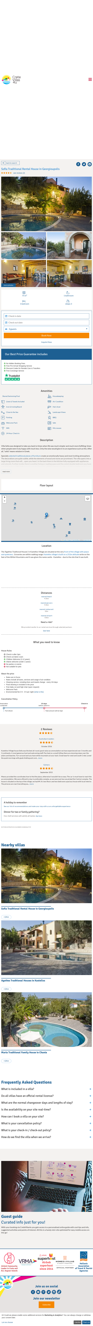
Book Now (46, 335)
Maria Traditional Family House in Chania (24, 1052)
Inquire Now (46, 342)
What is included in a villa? (17, 1089)
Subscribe (46, 1305)
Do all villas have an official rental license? (27, 1096)
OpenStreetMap (75, 540)
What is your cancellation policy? (21, 1123)
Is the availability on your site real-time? (26, 1109)
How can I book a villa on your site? (22, 1116)
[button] (31, 521)
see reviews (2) (19, 173)
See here (46, 631)
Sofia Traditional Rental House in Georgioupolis (27, 908)
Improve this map (87, 540)
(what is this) (39, 692)
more (40, 758)
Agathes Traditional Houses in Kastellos (23, 980)
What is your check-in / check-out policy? (26, 1130)
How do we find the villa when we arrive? (26, 1137)
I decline (77, 1322)
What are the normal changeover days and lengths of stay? (37, 1102)
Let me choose (7, 1322)
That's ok (86, 1322)
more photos (8, 285)
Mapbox (69, 540)
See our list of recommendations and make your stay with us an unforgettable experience (37, 806)
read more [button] (6, 471)
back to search (11, 163)
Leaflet (64, 540)
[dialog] (46, 1319)
